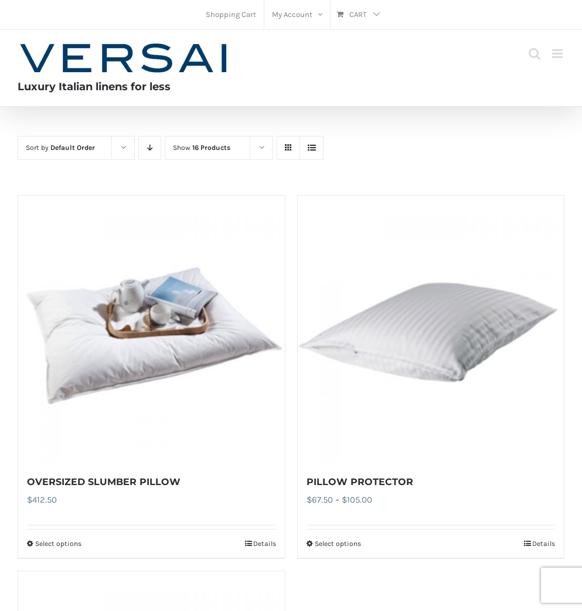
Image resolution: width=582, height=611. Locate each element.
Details (264, 544)
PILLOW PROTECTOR (360, 481)
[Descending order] (149, 148)
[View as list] (311, 147)
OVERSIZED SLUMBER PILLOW (104, 481)
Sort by (60, 148)
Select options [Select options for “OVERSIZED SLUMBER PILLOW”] (58, 544)
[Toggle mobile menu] (558, 53)
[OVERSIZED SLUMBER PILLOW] (151, 329)
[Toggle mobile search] (534, 53)
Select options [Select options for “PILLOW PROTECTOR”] (338, 544)
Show (201, 148)
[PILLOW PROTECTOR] (431, 329)
